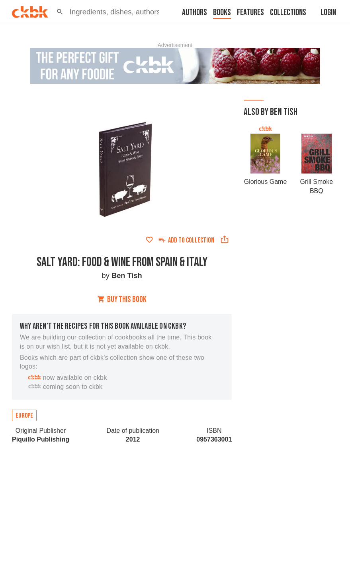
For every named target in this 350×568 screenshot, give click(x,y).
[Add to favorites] (149, 240)
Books (222, 12)
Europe (24, 416)
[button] (60, 12)
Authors (194, 12)
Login (328, 12)
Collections (288, 12)
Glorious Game (265, 181)
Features (250, 12)
